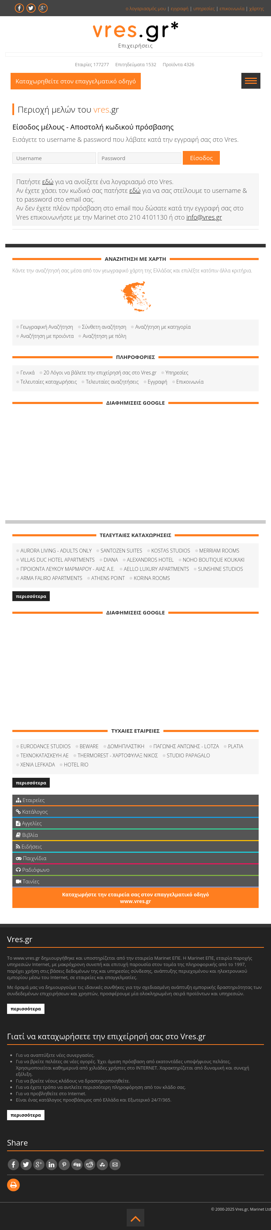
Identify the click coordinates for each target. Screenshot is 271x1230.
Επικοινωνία (190, 381)
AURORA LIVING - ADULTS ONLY (56, 550)
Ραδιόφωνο (32, 869)
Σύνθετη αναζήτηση (104, 326)
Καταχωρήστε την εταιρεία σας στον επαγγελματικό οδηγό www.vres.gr (135, 897)
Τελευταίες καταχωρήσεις (48, 381)
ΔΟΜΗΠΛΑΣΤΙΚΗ (126, 746)
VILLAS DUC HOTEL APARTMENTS (57, 559)
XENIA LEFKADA (37, 764)
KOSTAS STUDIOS (170, 550)
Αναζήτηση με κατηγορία (163, 326)
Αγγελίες (29, 823)
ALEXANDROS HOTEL (150, 559)
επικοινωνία (231, 8)
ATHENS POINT (108, 578)
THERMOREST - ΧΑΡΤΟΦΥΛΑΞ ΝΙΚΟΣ (118, 755)
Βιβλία (27, 834)
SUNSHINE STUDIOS (220, 569)
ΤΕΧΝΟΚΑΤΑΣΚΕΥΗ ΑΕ (44, 755)
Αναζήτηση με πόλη (104, 336)
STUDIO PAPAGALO (188, 755)
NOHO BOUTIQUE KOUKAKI (214, 559)
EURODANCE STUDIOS (45, 746)
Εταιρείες (30, 799)
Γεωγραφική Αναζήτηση (46, 326)
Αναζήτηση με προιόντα (47, 336)
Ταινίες (27, 881)
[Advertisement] (135, 460)
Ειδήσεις (29, 846)
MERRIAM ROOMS (219, 550)
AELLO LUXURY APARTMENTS (156, 569)
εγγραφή (179, 8)
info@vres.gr (204, 217)
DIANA (111, 559)
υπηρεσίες (204, 8)
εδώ (48, 181)
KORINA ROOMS (152, 578)
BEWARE (89, 746)
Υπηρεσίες (176, 372)
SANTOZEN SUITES (121, 550)
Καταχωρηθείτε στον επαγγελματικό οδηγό (76, 81)
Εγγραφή (157, 381)
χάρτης (256, 8)
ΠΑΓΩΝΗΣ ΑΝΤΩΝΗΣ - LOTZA (186, 746)
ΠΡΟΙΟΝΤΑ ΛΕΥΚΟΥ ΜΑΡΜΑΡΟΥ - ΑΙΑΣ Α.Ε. (67, 569)
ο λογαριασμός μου (146, 8)
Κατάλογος (32, 811)
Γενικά (27, 372)
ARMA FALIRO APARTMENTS (51, 578)
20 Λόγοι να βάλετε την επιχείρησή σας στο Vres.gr (100, 372)
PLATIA (235, 746)
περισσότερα (31, 596)
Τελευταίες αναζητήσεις (112, 381)
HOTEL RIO (76, 764)
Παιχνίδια (31, 858)
